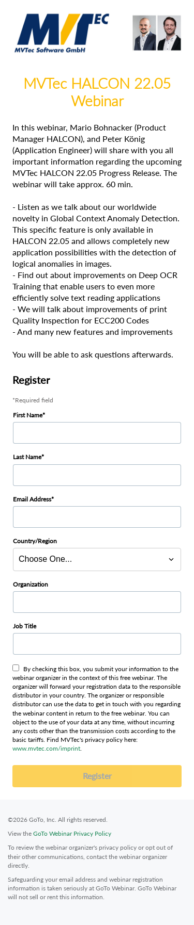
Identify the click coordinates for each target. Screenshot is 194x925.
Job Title (24, 626)
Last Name (27, 457)
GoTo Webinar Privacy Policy (72, 833)
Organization (30, 584)
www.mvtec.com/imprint (46, 748)
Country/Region (35, 541)
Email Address (32, 499)
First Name (27, 415)
